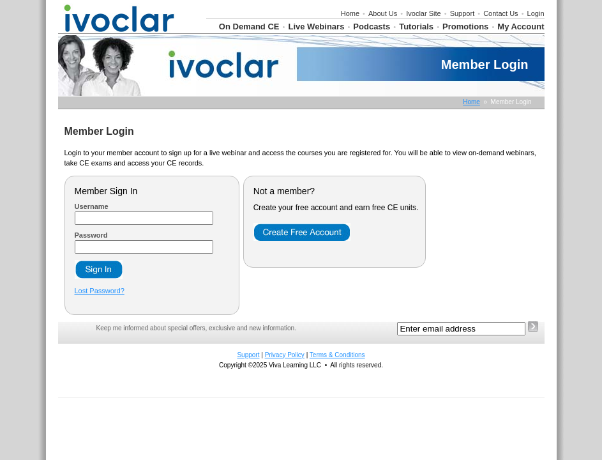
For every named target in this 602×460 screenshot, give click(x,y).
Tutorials (416, 26)
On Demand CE (249, 26)
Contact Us (500, 13)
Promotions (465, 26)
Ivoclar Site (423, 13)
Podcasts (371, 26)
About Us (382, 13)
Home (350, 13)
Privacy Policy (285, 354)
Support (462, 13)
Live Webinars (316, 26)
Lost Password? (99, 291)
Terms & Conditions (337, 354)
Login (536, 13)
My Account (520, 26)
